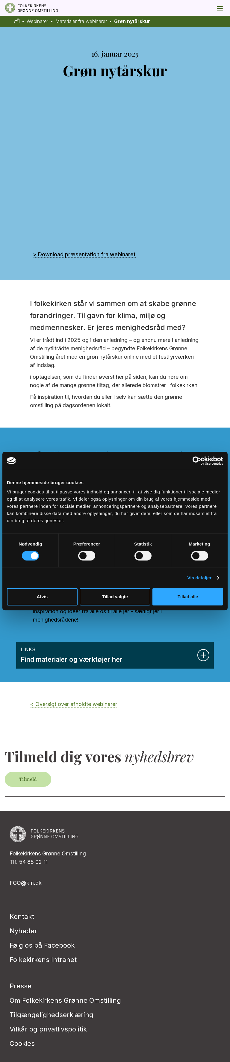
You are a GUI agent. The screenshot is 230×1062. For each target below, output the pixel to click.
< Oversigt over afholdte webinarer (73, 704)
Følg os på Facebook (42, 945)
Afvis (42, 596)
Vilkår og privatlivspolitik (48, 1029)
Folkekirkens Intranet (43, 959)
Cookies (22, 1043)
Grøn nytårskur (132, 21)
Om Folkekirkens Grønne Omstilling (65, 1000)
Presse (20, 986)
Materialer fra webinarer (81, 21)
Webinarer (37, 21)
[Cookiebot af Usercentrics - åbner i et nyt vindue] (197, 460)
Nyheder (23, 930)
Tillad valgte (115, 596)
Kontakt (22, 916)
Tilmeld (28, 779)
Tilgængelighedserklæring (51, 1014)
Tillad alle (188, 596)
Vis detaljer (199, 577)
